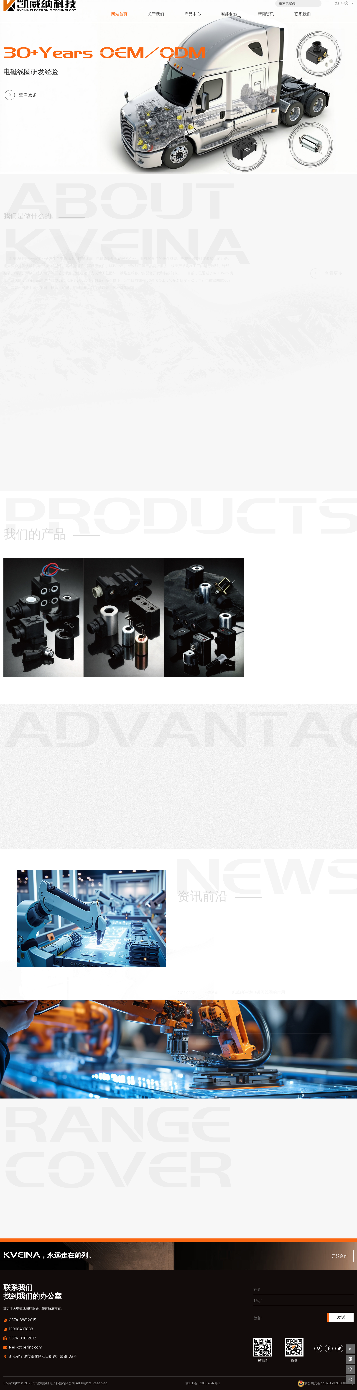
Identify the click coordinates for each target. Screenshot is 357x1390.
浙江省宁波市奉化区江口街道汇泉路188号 (40, 1356)
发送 (341, 1317)
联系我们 (302, 14)
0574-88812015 (19, 1320)
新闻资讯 (266, 14)
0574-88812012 (19, 1338)
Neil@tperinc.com (22, 1347)
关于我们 (156, 14)
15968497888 (18, 1329)
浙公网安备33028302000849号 (329, 1383)
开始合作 (340, 1256)
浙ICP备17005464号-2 (203, 1383)
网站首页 (119, 14)
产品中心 (192, 14)
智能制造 (229, 14)
